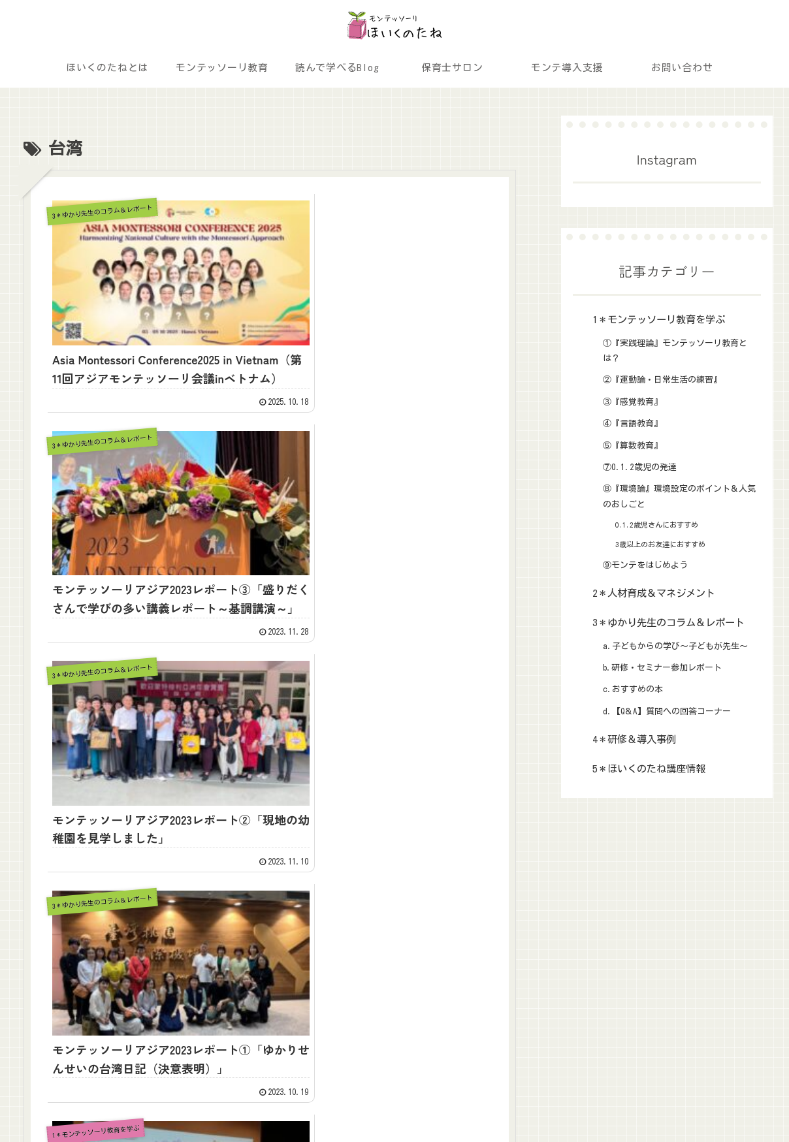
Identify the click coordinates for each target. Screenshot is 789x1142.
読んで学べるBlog (155, 933)
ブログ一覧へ (270, 625)
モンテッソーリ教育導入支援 (177, 960)
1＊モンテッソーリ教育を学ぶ (386, 907)
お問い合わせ (55, 987)
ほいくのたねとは (154, 907)
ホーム (42, 907)
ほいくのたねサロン (69, 960)
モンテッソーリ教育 (69, 933)
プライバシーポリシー (731, 1100)
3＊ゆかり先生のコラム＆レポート (395, 933)
